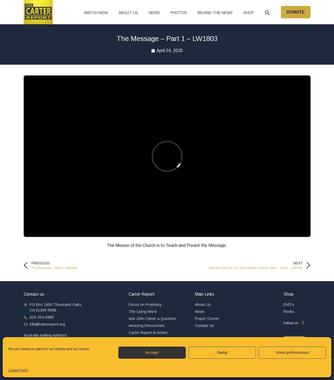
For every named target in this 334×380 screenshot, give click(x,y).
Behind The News (215, 13)
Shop (248, 13)
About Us (128, 13)
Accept (152, 352)
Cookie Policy (18, 370)
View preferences (292, 352)
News (154, 13)
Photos (179, 13)
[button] (267, 12)
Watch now (96, 13)
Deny (222, 352)
